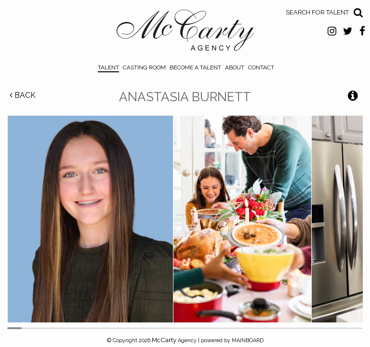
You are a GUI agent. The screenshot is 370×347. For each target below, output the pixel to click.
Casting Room (144, 67)
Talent (108, 67)
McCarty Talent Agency (185, 33)
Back (23, 95)
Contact (261, 67)
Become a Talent (195, 67)
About (234, 67)
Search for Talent (317, 12)
